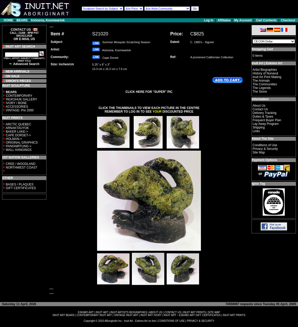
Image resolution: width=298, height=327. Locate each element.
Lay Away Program (266, 124)
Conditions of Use (265, 145)
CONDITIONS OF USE (171, 320)
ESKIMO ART (86, 312)
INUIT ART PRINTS (194, 312)
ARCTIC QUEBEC (18, 124)
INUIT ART (102, 312)
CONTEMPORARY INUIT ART (94, 315)
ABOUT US (155, 312)
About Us (259, 105)
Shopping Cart (262, 49)
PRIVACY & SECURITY (200, 320)
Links (256, 131)
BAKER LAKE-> (17, 131)
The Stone (260, 91)
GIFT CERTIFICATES (21, 188)
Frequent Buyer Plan (267, 120)
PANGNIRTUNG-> (18, 146)
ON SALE (12, 76)
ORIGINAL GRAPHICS (22, 142)
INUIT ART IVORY (150, 315)
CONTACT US (173, 312)
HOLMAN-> (14, 139)
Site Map (259, 152)
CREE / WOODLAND (20, 164)
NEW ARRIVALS (17, 71)
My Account (243, 20)
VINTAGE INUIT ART (126, 315)
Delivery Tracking (264, 113)
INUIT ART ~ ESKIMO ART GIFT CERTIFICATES (192, 315)
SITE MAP (214, 312)
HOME (8, 20)
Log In (209, 20)
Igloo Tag (258, 183)
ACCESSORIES (17, 106)
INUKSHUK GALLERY (21, 99)
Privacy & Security (265, 149)
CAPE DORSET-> (18, 135)
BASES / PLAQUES (19, 184)
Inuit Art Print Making (267, 77)
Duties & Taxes (263, 116)
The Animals (261, 80)
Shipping (259, 127)
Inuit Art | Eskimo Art (267, 63)
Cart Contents (266, 20)
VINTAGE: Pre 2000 (19, 110)
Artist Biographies (265, 70)
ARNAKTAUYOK (17, 128)
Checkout (288, 20)
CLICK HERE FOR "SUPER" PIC (148, 92)
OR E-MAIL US (24, 39)
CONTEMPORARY (19, 96)
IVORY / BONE (16, 103)
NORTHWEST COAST (21, 167)
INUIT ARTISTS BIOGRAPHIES (128, 312)
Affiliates (224, 20)
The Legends (262, 88)
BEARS (22, 20)
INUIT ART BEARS (63, 315)
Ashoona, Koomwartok (48, 20)
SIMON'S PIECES (18, 81)
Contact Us (260, 109)
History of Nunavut (265, 73)
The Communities (265, 84)
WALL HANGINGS (18, 150)
